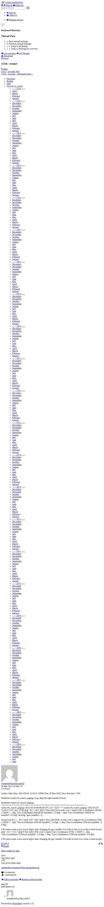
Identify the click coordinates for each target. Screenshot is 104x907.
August (15, 113)
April (14, 91)
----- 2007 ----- (18, 680)
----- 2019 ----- (18, 294)
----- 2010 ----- (18, 583)
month (15, 86)
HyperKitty (17, 903)
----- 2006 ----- (18, 712)
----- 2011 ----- (18, 551)
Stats (9, 83)
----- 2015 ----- (18, 422)
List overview (8, 53)
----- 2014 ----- (18, 455)
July (14, 116)
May (14, 121)
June (14, 118)
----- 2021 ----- (18, 229)
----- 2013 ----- (18, 487)
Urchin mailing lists (14, 2)
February (16, 96)
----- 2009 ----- (18, 615)
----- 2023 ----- (18, 165)
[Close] (2, 24)
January (15, 98)
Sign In (11, 13)
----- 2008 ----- (18, 648)
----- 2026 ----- (18, 88)
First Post (11, 79)
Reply (5, 846)
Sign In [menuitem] (8, 5)
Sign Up (12, 15)
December (16, 103)
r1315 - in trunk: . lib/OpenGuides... (17, 74)
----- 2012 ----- (18, 519)
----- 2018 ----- (18, 326)
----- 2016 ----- (18, 390)
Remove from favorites (30, 879)
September (17, 111)
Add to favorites (9, 879)
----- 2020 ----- (18, 262)
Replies (10, 81)
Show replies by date (10, 851)
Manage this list (15, 20)
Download (7, 56)
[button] (2, 5)
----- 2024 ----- (18, 133)
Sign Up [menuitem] (18, 5)
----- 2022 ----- (18, 197)
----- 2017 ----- (18, 358)
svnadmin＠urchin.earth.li (12, 783)
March (15, 93)
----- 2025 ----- (18, 101)
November (17, 106)
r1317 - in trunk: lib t (10, 71)
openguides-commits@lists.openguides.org (20, 867)
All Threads (22, 53)
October (15, 108)
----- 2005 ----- (18, 744)
